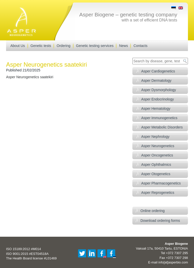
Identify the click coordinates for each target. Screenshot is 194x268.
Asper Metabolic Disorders (162, 127)
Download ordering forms (160, 221)
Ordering (63, 46)
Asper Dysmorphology (158, 90)
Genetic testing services (95, 46)
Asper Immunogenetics (159, 118)
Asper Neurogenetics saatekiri (29, 77)
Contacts (140, 46)
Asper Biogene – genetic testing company (128, 14)
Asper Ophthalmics (156, 165)
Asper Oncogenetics (157, 155)
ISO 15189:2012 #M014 (23, 249)
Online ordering (152, 211)
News (123, 46)
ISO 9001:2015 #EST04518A (27, 254)
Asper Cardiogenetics (158, 71)
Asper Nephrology (155, 137)
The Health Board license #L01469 (31, 258)
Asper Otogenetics (155, 174)
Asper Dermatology (156, 80)
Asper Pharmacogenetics (161, 183)
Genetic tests (41, 46)
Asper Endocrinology (157, 99)
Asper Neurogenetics (157, 146)
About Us (17, 46)
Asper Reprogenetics (157, 193)
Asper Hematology (155, 108)
